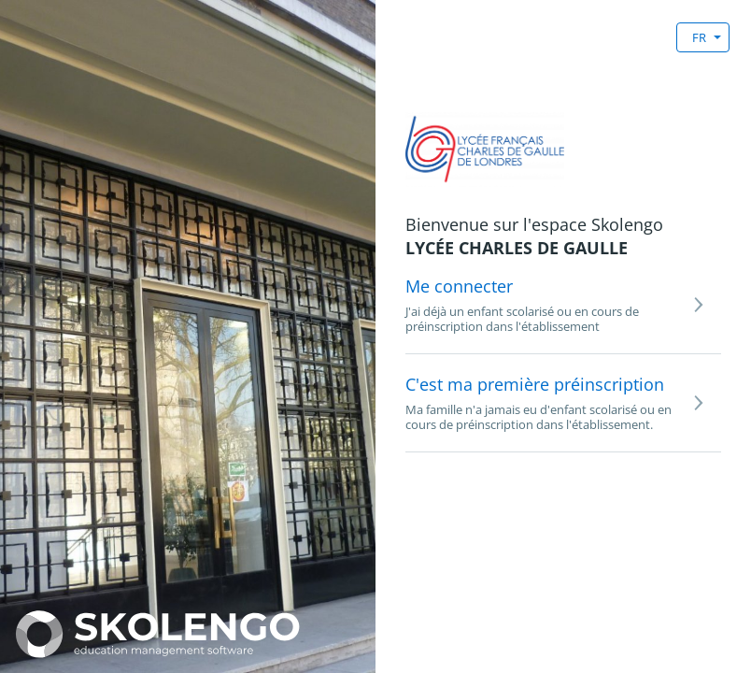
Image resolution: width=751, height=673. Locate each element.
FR (699, 37)
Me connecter (459, 286)
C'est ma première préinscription (534, 384)
